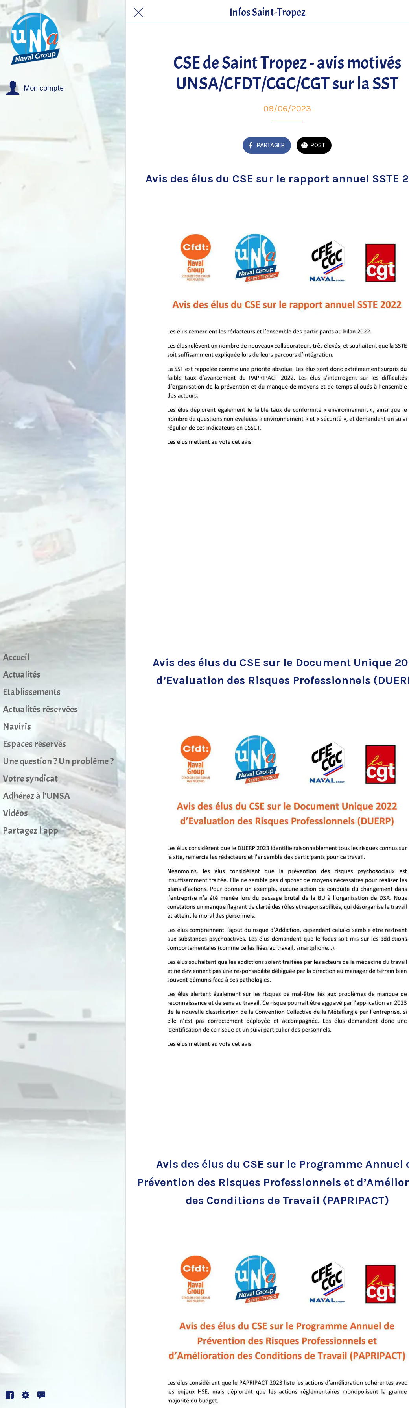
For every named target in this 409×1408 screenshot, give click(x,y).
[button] (35, 88)
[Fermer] (138, 12)
